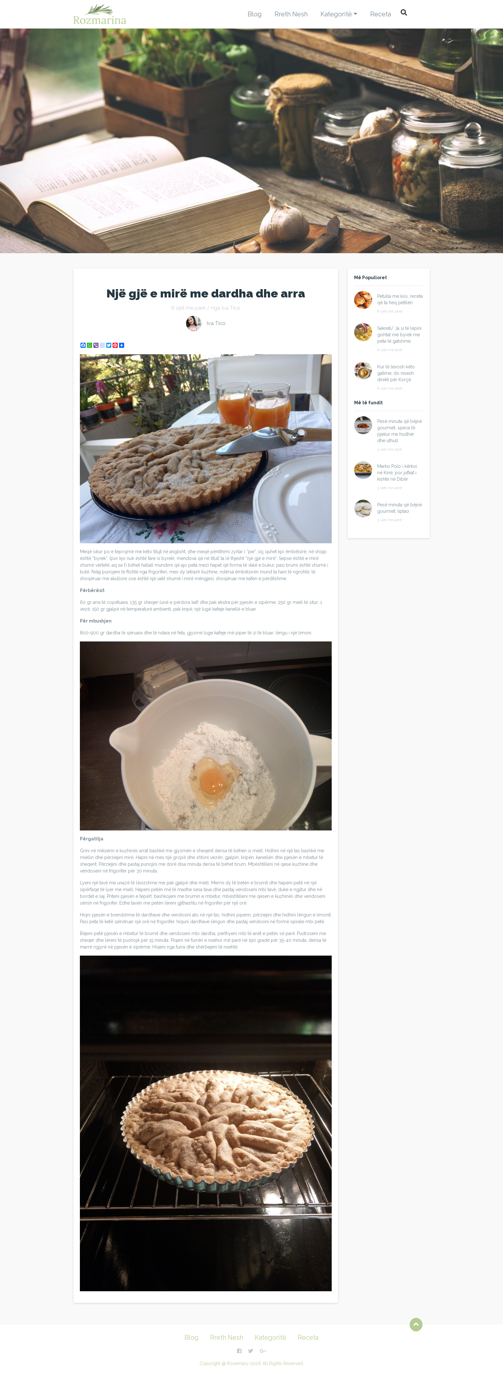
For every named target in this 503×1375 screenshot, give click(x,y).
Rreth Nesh (291, 14)
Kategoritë (336, 14)
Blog (255, 14)
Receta (380, 14)
